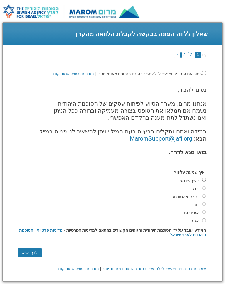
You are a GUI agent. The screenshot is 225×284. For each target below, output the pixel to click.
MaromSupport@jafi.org (161, 138)
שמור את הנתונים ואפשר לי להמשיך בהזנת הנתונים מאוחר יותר (150, 74)
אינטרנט (191, 213)
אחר (195, 221)
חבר (195, 204)
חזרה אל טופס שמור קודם (72, 74)
